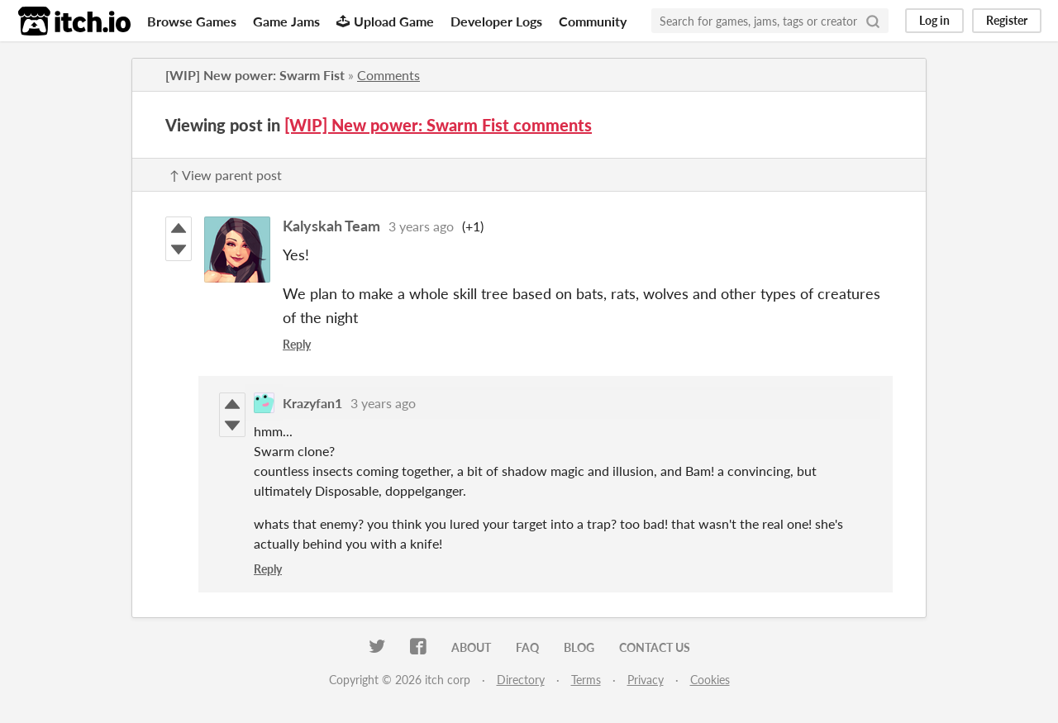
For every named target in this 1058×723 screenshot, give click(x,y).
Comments (388, 75)
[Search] (873, 20)
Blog (579, 647)
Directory (521, 680)
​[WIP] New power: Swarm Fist (255, 75)
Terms (586, 680)
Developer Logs (496, 21)
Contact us (654, 647)
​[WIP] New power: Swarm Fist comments (438, 125)
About (471, 647)
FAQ (527, 647)
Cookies (710, 680)
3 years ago (421, 226)
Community (593, 21)
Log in (934, 20)
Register (1006, 20)
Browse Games (191, 21)
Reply (297, 344)
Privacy (645, 680)
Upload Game (385, 21)
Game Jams (286, 21)
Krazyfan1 (312, 403)
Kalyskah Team (331, 225)
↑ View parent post (225, 175)
